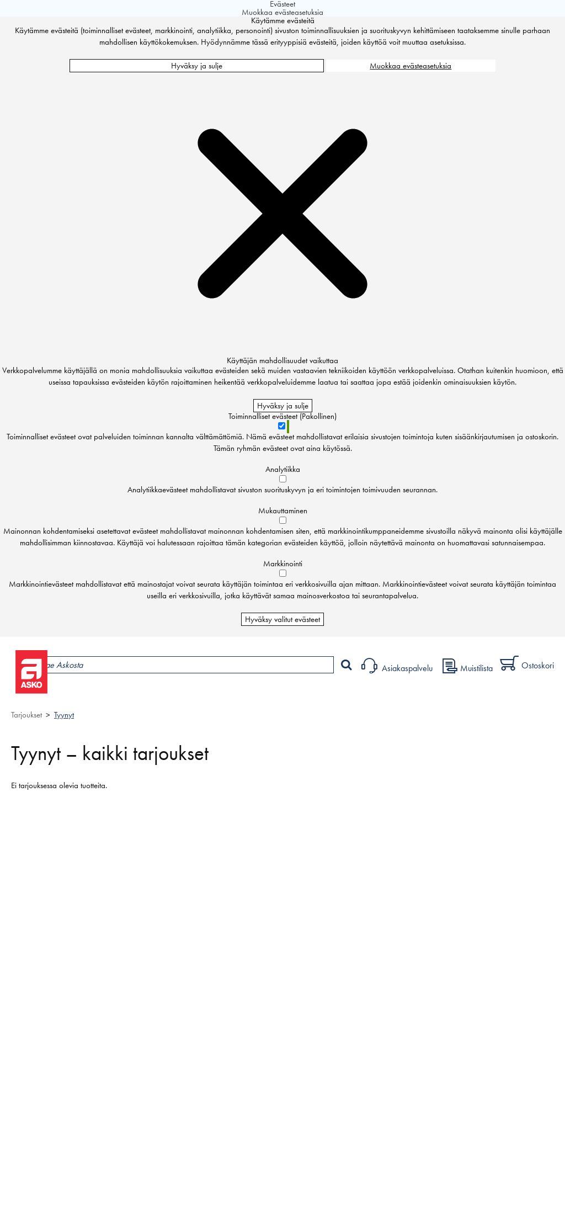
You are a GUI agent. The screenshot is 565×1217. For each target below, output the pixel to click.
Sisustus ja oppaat (307, 693)
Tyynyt (64, 714)
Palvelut (243, 693)
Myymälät (185, 693)
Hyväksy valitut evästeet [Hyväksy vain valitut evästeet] (282, 619)
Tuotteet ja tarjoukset (103, 693)
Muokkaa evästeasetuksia (410, 65)
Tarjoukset (26, 714)
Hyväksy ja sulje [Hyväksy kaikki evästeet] (196, 65)
